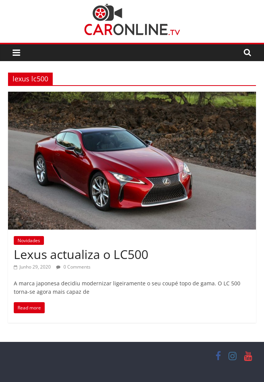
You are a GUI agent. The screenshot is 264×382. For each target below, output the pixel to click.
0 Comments (73, 267)
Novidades (29, 240)
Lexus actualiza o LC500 (81, 254)
